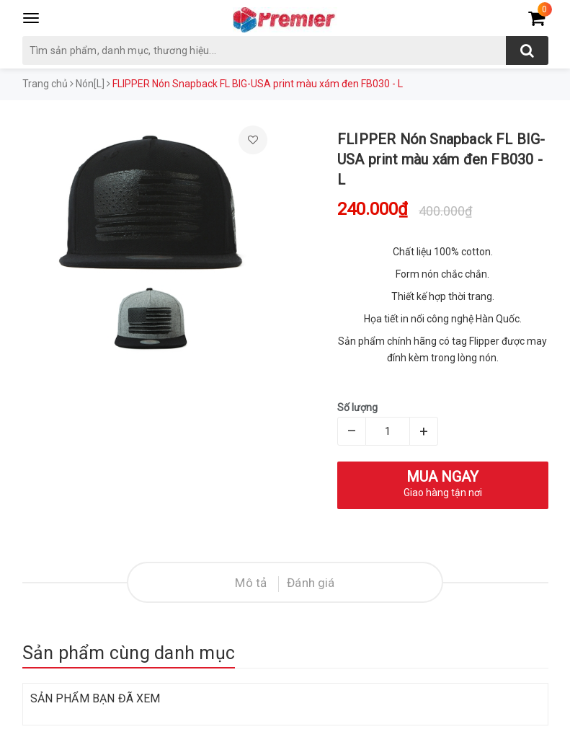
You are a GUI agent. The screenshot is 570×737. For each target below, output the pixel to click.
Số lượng (357, 407)
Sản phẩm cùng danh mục (129, 653)
